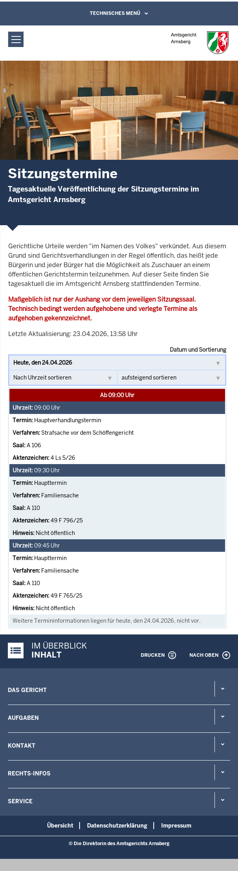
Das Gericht (27, 690)
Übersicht (60, 825)
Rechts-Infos (29, 773)
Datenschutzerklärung (117, 825)
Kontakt (21, 745)
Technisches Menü (115, 13)
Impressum (176, 825)
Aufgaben (23, 717)
